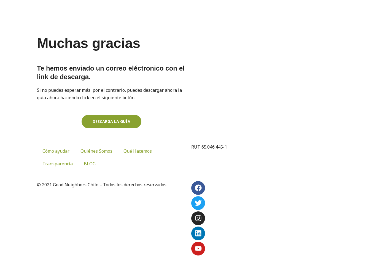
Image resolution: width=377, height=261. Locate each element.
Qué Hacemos (137, 151)
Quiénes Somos (96, 151)
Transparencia (57, 164)
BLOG (90, 164)
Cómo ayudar (55, 151)
